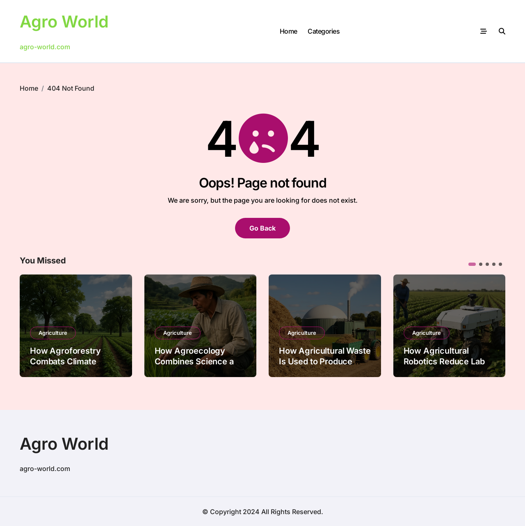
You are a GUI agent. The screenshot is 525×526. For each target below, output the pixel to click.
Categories (324, 31)
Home (288, 31)
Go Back (262, 228)
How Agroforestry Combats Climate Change (65, 361)
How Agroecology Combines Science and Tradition (199, 361)
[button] (472, 263)
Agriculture (53, 332)
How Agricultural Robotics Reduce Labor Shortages (448, 361)
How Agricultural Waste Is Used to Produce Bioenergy (324, 361)
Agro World (64, 21)
